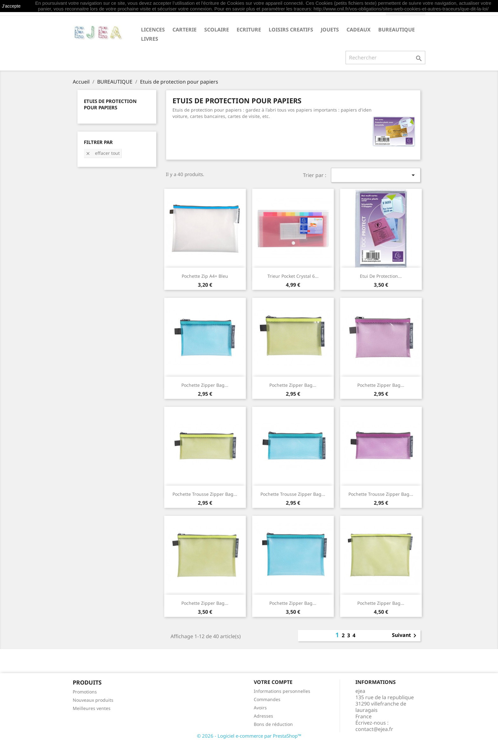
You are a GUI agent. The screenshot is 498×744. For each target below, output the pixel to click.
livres (149, 38)
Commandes (267, 699)
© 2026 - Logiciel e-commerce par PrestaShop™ (249, 736)
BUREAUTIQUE (396, 29)
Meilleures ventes (92, 708)
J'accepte (11, 6)
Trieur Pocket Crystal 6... (293, 276)
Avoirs (260, 708)
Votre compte (273, 682)
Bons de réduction (273, 724)
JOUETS (330, 29)
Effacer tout (102, 153)
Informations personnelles (282, 691)
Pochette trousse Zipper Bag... (204, 494)
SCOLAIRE (216, 29)
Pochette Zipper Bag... (204, 385)
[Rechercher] (385, 57)
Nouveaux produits (93, 700)
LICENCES (153, 29)
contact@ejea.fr (374, 729)
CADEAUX (359, 29)
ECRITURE (249, 29)
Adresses (263, 716)
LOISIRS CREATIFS (291, 29)
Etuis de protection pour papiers (110, 104)
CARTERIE (184, 29)
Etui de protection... (381, 276)
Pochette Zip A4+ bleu (205, 276)
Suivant (405, 635)
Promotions (85, 692)
